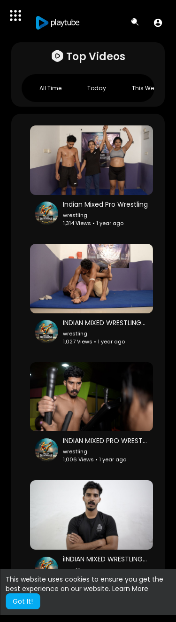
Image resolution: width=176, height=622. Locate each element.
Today (96, 88)
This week (146, 88)
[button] (158, 22)
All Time (50, 88)
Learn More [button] (130, 588)
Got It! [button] (23, 601)
